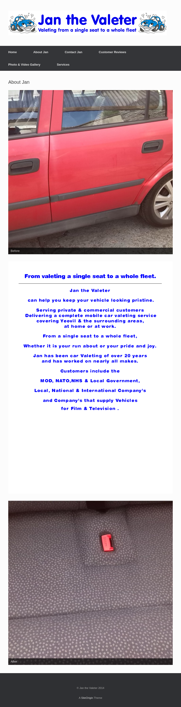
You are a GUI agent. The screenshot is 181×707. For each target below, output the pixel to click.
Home (12, 52)
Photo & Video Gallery (24, 64)
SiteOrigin (87, 697)
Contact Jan (73, 52)
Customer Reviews (112, 52)
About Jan (40, 52)
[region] (90, 172)
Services (63, 64)
